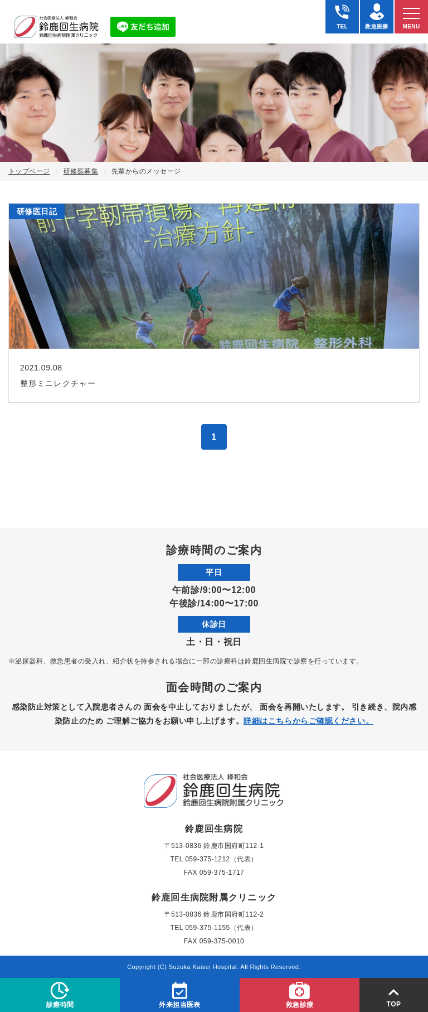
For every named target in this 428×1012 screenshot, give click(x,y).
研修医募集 (81, 171)
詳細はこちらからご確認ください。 (308, 720)
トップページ (29, 171)
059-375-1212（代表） (221, 859)
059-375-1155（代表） (221, 928)
